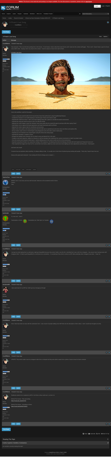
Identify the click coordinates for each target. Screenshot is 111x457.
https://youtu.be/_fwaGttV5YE (18, 400)
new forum (89, 1)
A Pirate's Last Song (58, 18)
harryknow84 (6, 284)
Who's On (39, 13)
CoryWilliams (18, 25)
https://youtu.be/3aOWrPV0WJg (19, 406)
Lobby (10, 18)
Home (3, 13)
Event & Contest (18, 18)
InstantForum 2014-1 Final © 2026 (57, 452)
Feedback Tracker (48, 13)
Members (32, 13)
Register (108, 6)
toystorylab (6, 213)
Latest (14, 13)
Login (103, 6)
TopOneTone (6, 177)
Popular (20, 13)
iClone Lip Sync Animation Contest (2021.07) (37, 18)
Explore (9, 13)
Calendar (26, 13)
